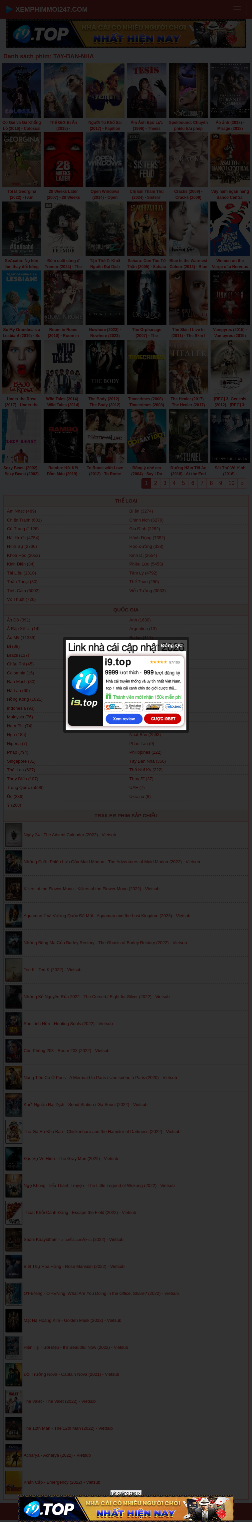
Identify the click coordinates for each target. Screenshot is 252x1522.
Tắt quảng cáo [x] (126, 1493)
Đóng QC (172, 645)
